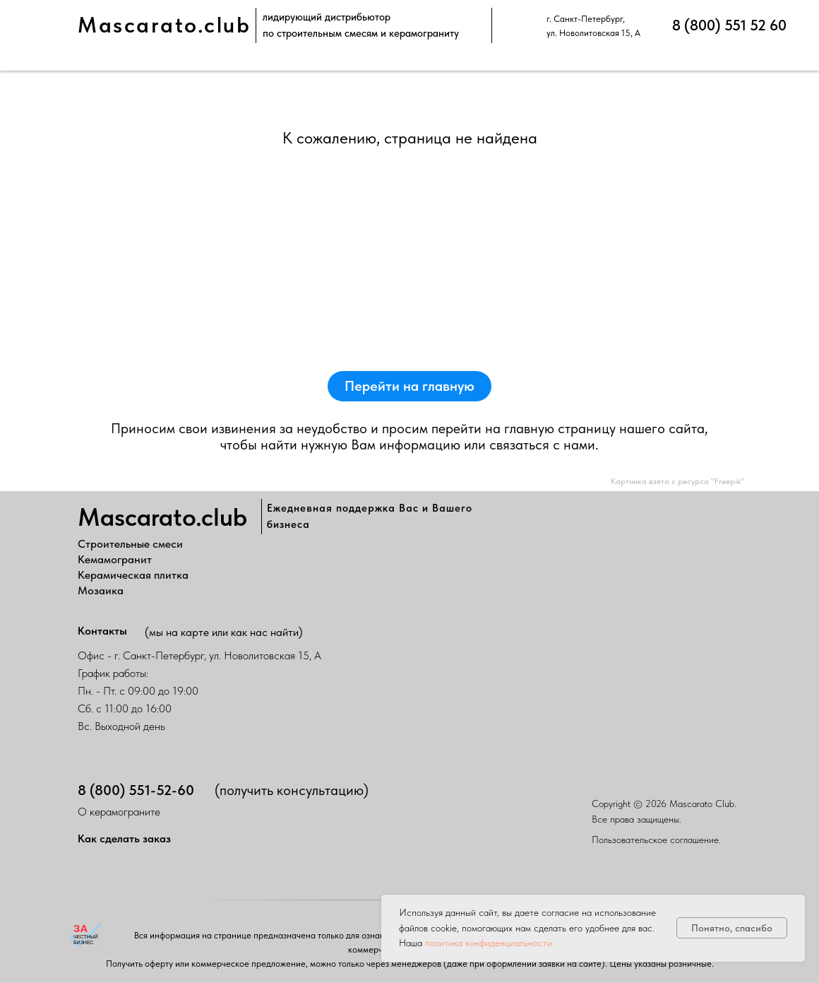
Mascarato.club (164, 25)
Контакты (102, 630)
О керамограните (119, 811)
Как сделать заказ (124, 838)
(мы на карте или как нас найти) (224, 632)
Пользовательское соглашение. (656, 839)
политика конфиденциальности (488, 942)
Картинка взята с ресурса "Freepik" (677, 481)
